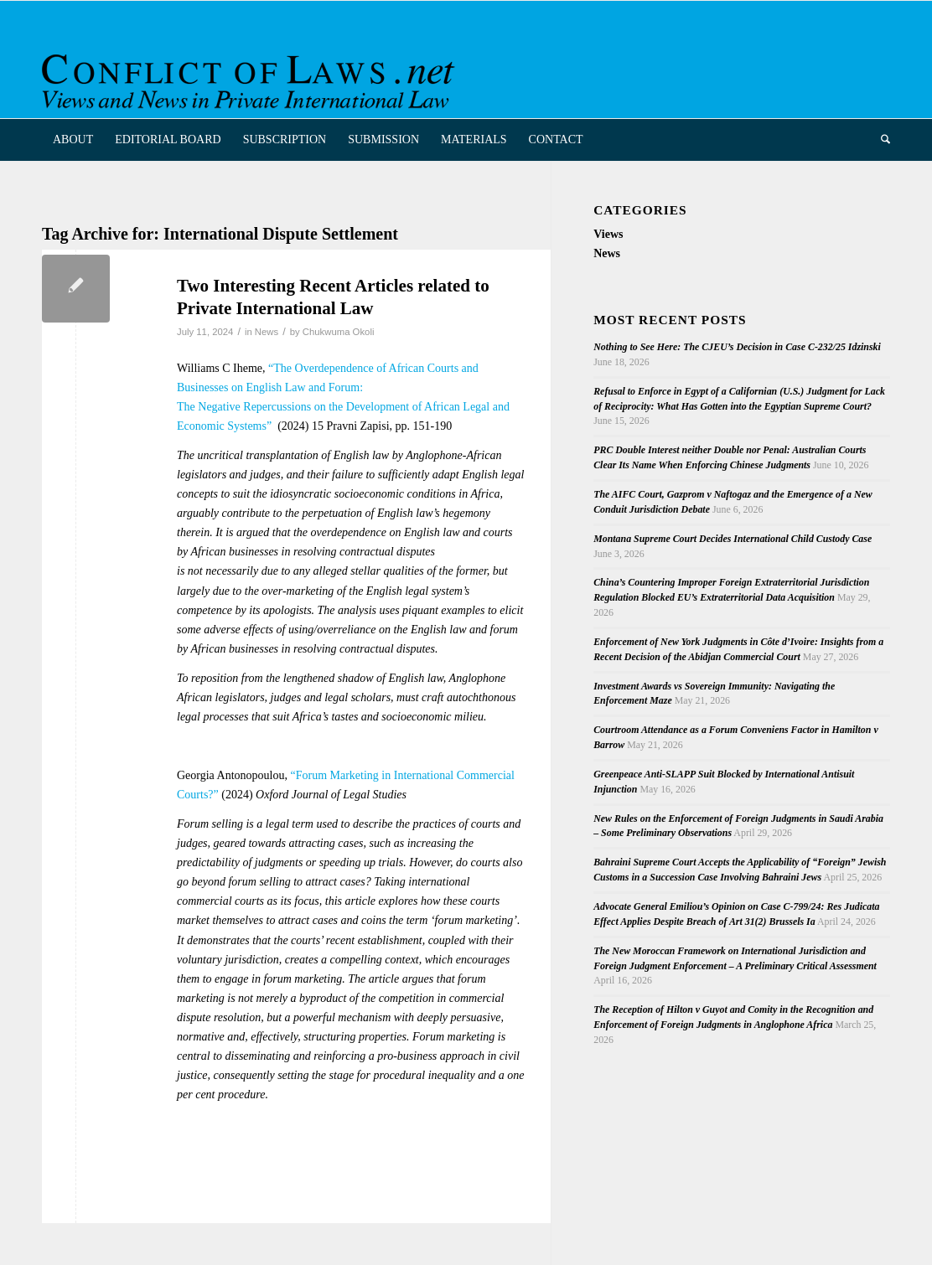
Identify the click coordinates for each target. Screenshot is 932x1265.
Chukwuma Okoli (339, 332)
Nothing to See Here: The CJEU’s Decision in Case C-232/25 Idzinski (737, 347)
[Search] (880, 140)
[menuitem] (73, 140)
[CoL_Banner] (251, 74)
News (266, 332)
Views (608, 234)
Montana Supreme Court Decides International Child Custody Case (732, 539)
